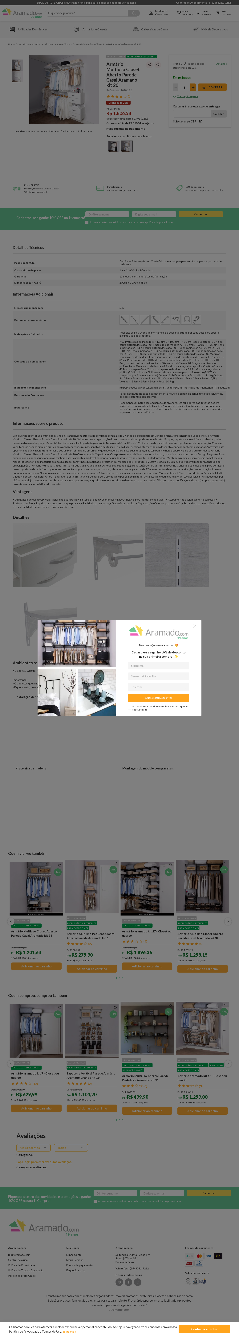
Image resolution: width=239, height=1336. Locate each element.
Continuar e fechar (204, 1329)
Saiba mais (70, 1331)
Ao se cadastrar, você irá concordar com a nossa (160, 708)
